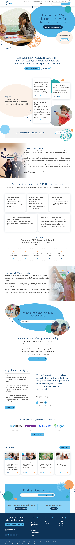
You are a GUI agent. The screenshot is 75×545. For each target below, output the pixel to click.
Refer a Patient (51, 1)
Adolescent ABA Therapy (34, 525)
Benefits (61, 523)
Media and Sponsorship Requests (25, 543)
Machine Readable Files (10, 543)
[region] (53, 388)
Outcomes (48, 4)
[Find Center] (65, 4)
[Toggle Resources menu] (36, 4)
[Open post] (12, 463)
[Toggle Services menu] (18, 4)
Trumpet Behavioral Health (37, 1)
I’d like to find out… (25, 321)
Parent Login (58, 1)
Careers (46, 1)
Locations (24, 4)
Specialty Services (35, 528)
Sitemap (36, 543)
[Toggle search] (69, 1)
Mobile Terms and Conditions (51, 541)
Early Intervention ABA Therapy (36, 521)
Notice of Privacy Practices (11, 541)
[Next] (45, 402)
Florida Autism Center (27, 1)
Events (32, 535)
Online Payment (64, 1)
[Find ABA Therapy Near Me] (46, 495)
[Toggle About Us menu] (42, 4)
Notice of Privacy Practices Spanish (27, 541)
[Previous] (37, 402)
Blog (46, 521)
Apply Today (61, 525)
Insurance (30, 4)
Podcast (47, 523)
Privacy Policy (40, 541)
